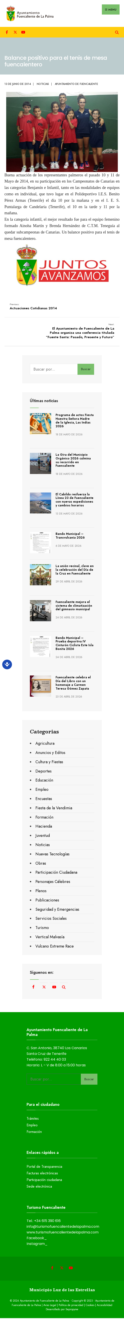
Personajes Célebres (52, 882)
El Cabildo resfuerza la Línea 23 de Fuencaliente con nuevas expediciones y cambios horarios (74, 500)
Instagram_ (37, 1244)
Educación (44, 781)
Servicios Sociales (51, 919)
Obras (40, 864)
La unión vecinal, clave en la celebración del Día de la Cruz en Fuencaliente (75, 570)
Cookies (90, 1306)
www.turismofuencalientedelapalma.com (63, 1233)
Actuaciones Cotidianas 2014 (33, 307)
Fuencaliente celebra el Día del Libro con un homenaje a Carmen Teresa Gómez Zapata (73, 683)
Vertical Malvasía (49, 938)
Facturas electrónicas (42, 1174)
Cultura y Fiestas (49, 762)
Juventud (42, 836)
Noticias (43, 84)
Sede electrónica (39, 1187)
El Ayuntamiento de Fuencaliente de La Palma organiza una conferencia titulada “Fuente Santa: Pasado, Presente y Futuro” (80, 331)
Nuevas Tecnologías (52, 855)
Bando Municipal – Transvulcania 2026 (70, 536)
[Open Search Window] (117, 32)
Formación (44, 818)
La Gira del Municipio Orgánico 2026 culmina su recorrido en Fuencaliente (73, 461)
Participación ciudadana (44, 1180)
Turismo (42, 928)
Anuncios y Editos (50, 753)
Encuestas (43, 799)
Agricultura (44, 744)
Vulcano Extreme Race (54, 947)
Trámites (33, 1119)
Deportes (43, 772)
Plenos (40, 892)
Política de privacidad (71, 1306)
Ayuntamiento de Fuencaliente (76, 84)
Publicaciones (47, 901)
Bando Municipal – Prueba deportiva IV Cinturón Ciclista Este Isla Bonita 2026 (74, 644)
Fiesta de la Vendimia (53, 809)
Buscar (86, 370)
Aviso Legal (49, 1306)
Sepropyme (72, 1310)
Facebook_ (37, 1238)
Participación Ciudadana (56, 873)
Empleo (41, 790)
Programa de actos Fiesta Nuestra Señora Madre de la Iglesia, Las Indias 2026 (75, 421)
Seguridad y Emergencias (57, 910)
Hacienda (43, 827)
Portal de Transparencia (44, 1167)
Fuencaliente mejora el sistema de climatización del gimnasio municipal (74, 606)
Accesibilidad (104, 1306)
